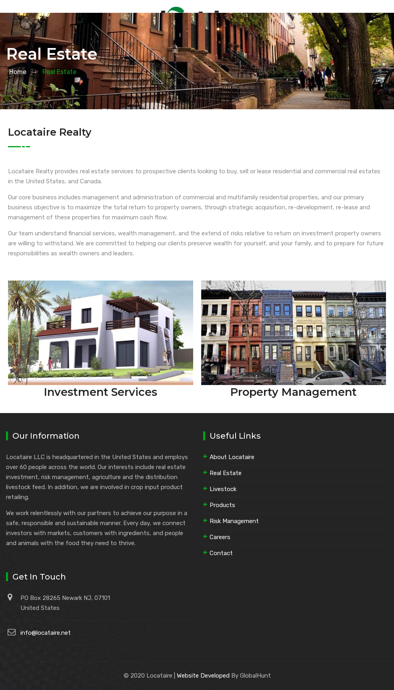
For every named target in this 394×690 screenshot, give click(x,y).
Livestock (223, 489)
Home (16, 72)
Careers (220, 537)
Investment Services (100, 392)
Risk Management (234, 521)
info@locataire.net (45, 632)
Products (222, 505)
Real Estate (226, 473)
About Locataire (232, 457)
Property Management (293, 392)
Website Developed (203, 675)
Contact (221, 553)
